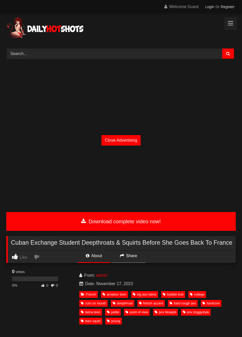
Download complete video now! (121, 221)
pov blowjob (166, 312)
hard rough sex (183, 303)
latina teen (90, 312)
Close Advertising (121, 140)
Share (128, 256)
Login (209, 7)
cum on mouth (93, 303)
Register (227, 7)
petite (113, 312)
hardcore (211, 303)
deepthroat (123, 303)
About (94, 256)
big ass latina (144, 294)
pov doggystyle (196, 312)
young (113, 321)
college (197, 294)
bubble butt (173, 294)
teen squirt (91, 321)
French (88, 294)
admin (102, 275)
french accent (151, 303)
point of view (136, 312)
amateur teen (114, 294)
